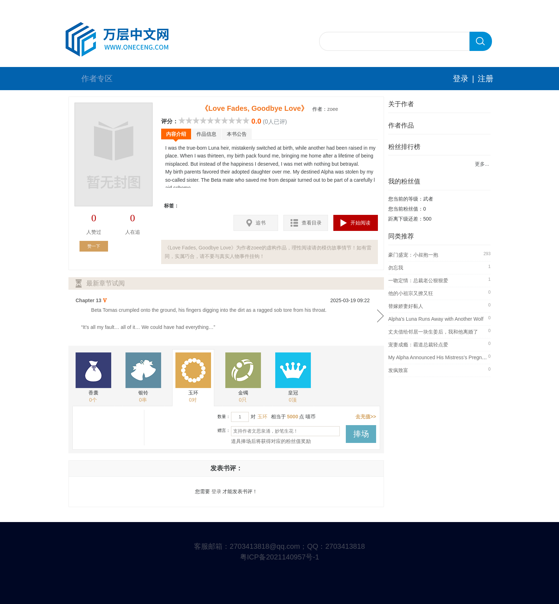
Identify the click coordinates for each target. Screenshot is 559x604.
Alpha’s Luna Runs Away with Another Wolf (435, 319)
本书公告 (237, 134)
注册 (485, 78)
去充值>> (365, 416)
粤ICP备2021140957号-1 (279, 557)
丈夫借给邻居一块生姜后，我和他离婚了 (433, 332)
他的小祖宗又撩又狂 (410, 293)
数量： (223, 416)
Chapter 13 (88, 300)
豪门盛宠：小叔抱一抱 (413, 255)
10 (246, 120)
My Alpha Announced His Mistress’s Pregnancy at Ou (447, 357)
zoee (332, 109)
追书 (256, 223)
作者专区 (97, 78)
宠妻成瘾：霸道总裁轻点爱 (418, 344)
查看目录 (306, 223)
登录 (460, 78)
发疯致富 (398, 370)
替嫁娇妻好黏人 (405, 306)
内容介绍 (176, 134)
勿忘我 (395, 267)
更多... (482, 164)
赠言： (223, 430)
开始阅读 (355, 223)
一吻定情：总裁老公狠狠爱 (418, 280)
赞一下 (93, 246)
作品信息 (206, 134)
